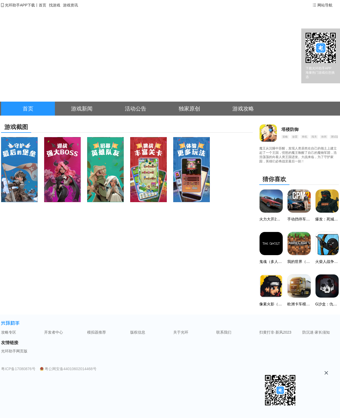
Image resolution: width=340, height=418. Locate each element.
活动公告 (135, 109)
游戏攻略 (243, 109)
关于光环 (180, 332)
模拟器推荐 (96, 332)
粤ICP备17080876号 (18, 369)
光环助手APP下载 (20, 5)
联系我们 (223, 332)
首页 (42, 5)
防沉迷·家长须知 (316, 332)
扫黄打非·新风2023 (275, 332)
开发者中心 (53, 332)
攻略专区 (8, 332)
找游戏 (54, 5)
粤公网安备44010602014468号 (71, 369)
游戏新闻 (82, 109)
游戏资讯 (70, 5)
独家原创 (189, 109)
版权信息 (137, 332)
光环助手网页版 (14, 351)
